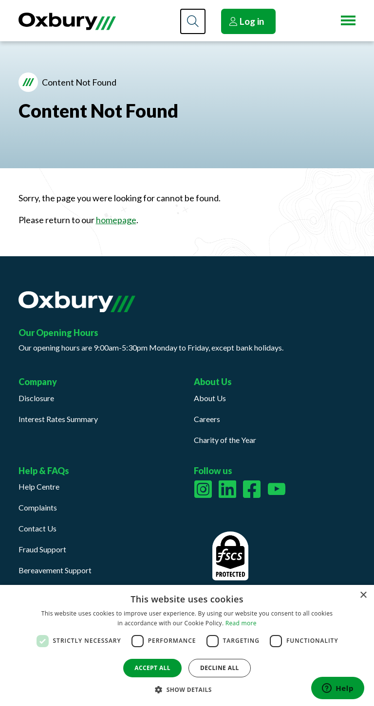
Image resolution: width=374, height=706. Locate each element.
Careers (207, 419)
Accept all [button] (152, 668)
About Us (210, 398)
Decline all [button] (219, 668)
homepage (116, 219)
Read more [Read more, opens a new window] (241, 623)
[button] (187, 689)
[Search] (193, 21)
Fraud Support (42, 549)
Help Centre (39, 486)
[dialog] (187, 645)
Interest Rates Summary (58, 419)
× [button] (363, 595)
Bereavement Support (55, 570)
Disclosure (36, 398)
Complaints (38, 507)
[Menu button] (348, 20)
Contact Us (37, 528)
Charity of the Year (225, 439)
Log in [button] (246, 21)
